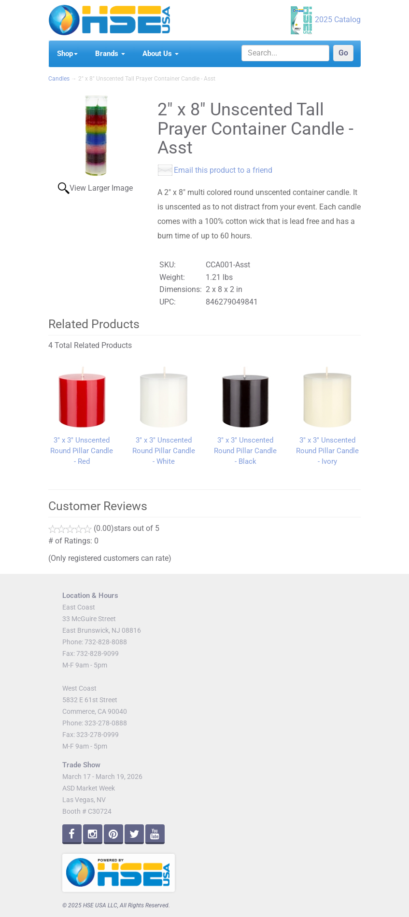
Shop (67, 53)
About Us (160, 53)
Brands (110, 53)
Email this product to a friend (223, 170)
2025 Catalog (338, 19)
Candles (59, 78)
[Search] (285, 53)
